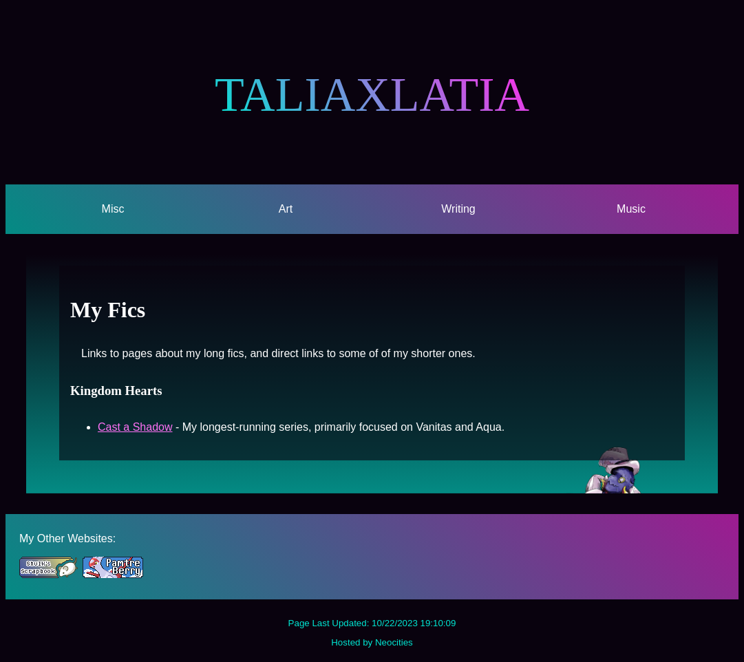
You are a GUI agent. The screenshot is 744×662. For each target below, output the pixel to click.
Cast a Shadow (135, 427)
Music (631, 209)
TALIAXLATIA (372, 94)
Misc (113, 209)
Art (286, 209)
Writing (458, 209)
